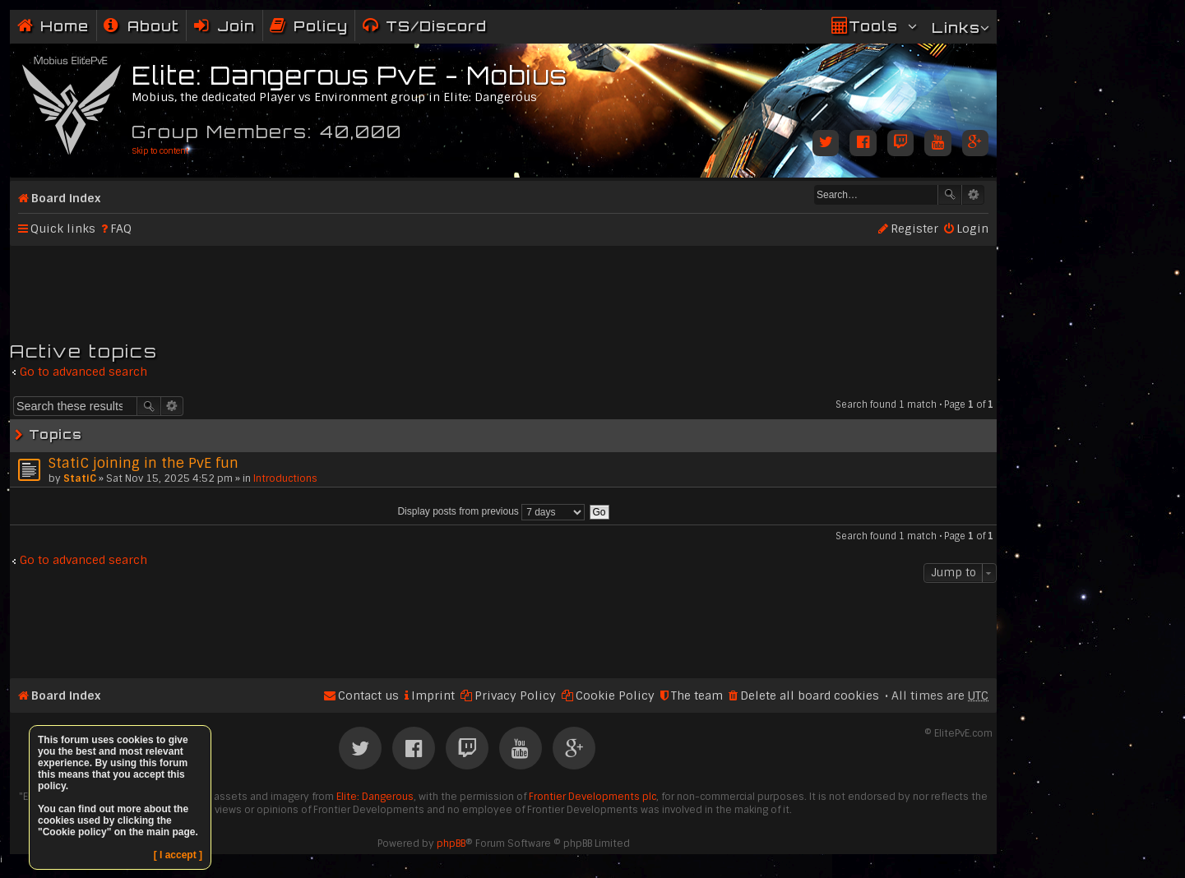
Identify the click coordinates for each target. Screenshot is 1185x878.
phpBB (451, 843)
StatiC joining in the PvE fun (143, 463)
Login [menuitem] (972, 228)
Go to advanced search (83, 371)
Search (949, 195)
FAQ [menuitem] (121, 228)
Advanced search (973, 195)
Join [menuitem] (236, 26)
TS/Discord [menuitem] (436, 26)
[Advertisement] (503, 286)
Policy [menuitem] (321, 26)
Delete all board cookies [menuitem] (809, 695)
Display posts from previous (491, 511)
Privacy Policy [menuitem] (515, 695)
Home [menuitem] (64, 26)
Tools (873, 26)
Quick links (62, 228)
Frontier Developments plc (592, 796)
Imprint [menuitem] (433, 695)
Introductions (285, 478)
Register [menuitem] (914, 228)
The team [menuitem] (697, 695)
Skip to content (160, 151)
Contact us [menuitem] (368, 695)
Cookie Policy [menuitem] (615, 695)
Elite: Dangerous (375, 796)
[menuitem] (141, 26)
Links (956, 27)
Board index (65, 198)
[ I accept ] (178, 855)
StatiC (79, 478)
